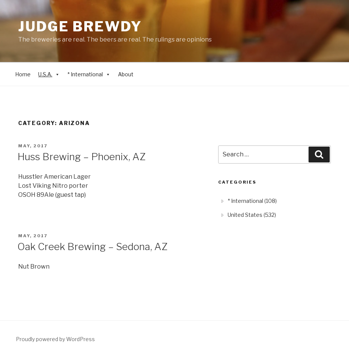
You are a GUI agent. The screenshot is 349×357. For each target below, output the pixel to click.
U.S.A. (49, 74)
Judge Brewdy (80, 26)
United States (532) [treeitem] (252, 215)
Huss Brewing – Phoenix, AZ (81, 156)
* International (88, 74)
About (125, 74)
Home (23, 74)
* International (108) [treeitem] (252, 201)
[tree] (274, 208)
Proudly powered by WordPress (55, 339)
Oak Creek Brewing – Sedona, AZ (92, 246)
